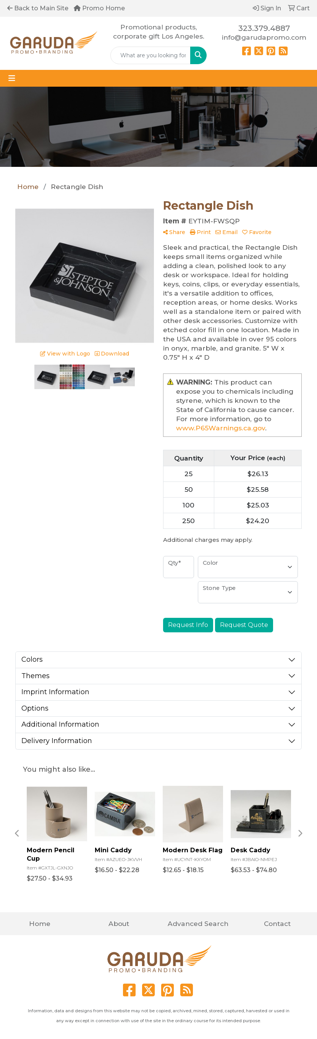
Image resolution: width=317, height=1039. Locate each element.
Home (39, 923)
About (118, 923)
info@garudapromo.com (264, 37)
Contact (277, 923)
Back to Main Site (37, 8)
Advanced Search (198, 923)
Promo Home (99, 8)
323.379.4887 (264, 28)
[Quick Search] (150, 55)
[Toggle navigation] (12, 78)
